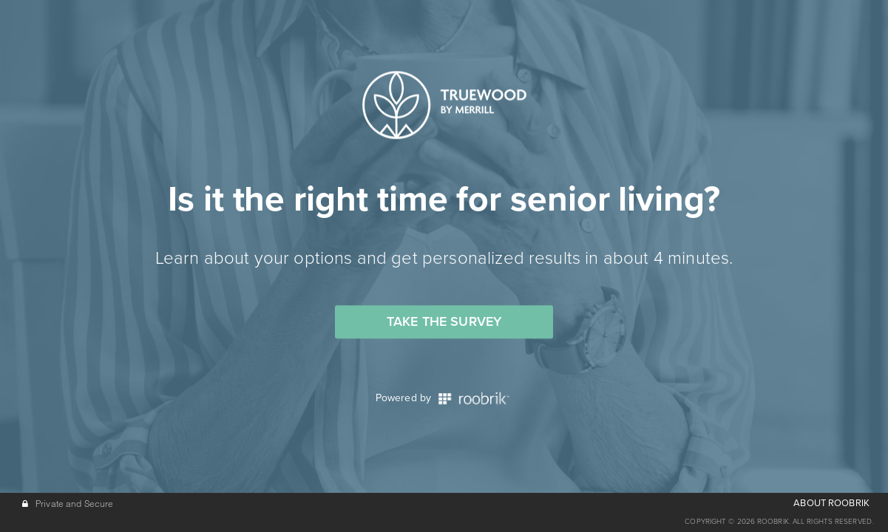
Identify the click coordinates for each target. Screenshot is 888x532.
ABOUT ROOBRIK (831, 503)
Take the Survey (444, 321)
